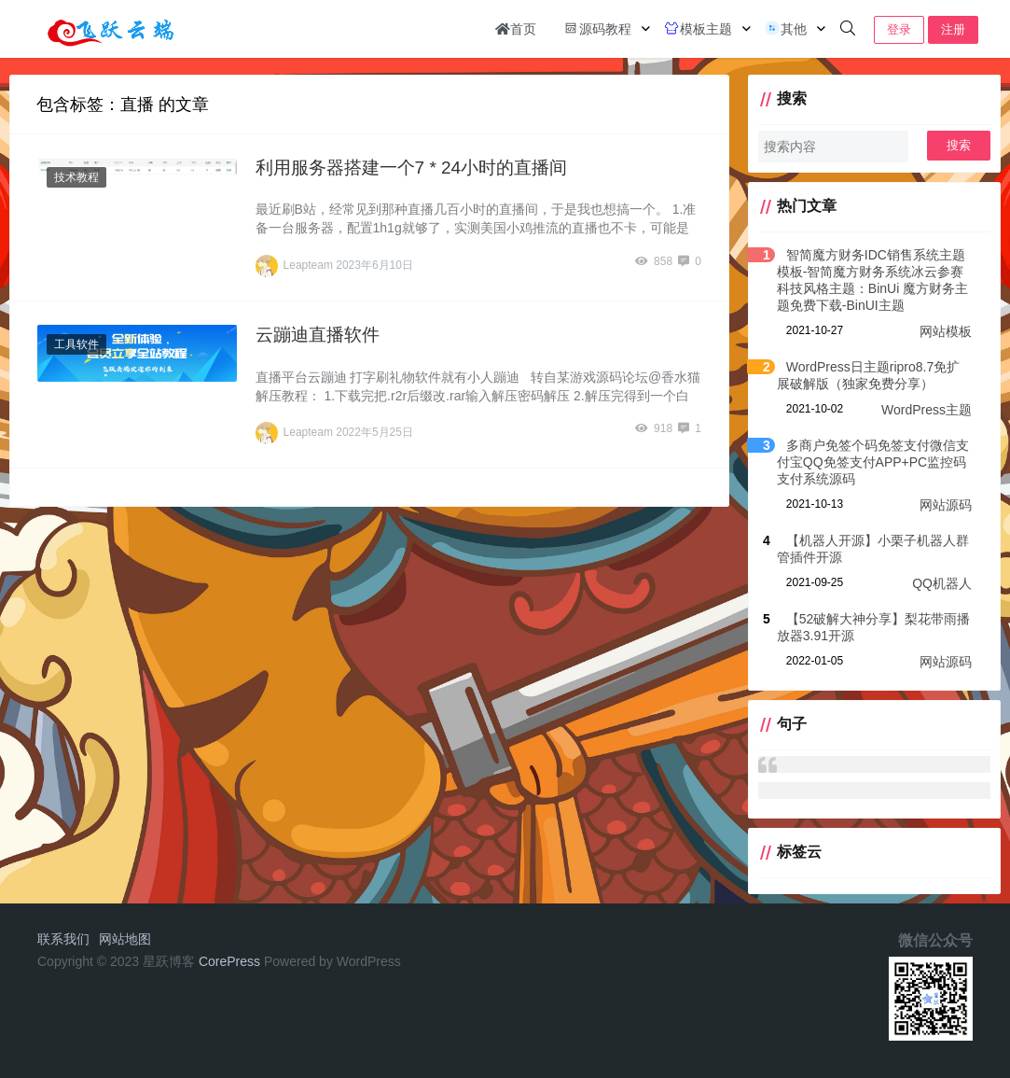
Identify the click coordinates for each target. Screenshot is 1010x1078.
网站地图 (125, 938)
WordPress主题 (926, 409)
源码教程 (596, 28)
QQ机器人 (942, 583)
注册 (953, 29)
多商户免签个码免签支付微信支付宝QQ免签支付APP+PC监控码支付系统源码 (873, 462)
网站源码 (946, 504)
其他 (785, 28)
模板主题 (697, 28)
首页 (515, 28)
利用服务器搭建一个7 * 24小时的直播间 (412, 167)
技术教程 (76, 177)
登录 (899, 29)
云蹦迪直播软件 (318, 334)
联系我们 (63, 938)
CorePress (229, 961)
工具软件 (76, 344)
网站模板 (946, 331)
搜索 (959, 145)
